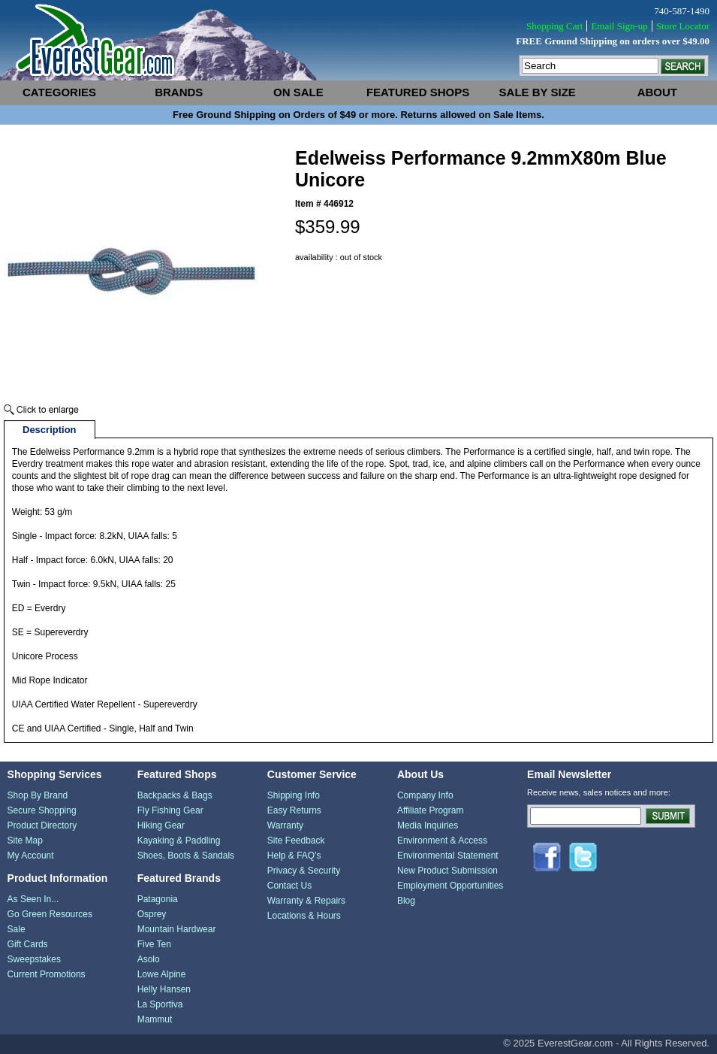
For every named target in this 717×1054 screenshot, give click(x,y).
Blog (406, 900)
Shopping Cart (554, 26)
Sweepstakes (34, 959)
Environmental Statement (448, 855)
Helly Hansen (164, 989)
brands (179, 92)
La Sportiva (160, 1004)
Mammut (155, 1019)
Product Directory (42, 825)
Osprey (152, 914)
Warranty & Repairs (306, 900)
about (657, 92)
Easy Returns (294, 810)
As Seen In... (33, 899)
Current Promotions (47, 974)
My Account (31, 855)
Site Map (25, 840)
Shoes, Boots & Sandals (185, 855)
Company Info (425, 795)
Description (50, 429)
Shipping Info (293, 795)
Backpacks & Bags (174, 795)
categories (59, 92)
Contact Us (289, 885)
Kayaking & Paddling (179, 840)
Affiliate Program (430, 810)
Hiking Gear (161, 825)
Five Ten (154, 944)
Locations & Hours (304, 915)
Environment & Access (442, 840)
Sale (17, 929)
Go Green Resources (50, 914)
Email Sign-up (619, 26)
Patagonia (157, 899)
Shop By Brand (38, 795)
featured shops (417, 92)
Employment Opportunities (450, 885)
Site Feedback (296, 840)
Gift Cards (28, 944)
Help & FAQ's (294, 855)
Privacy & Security (303, 870)
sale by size (537, 92)
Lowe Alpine (161, 974)
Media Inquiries (427, 825)
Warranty (285, 825)
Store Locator (682, 26)
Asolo (148, 959)
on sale (298, 92)
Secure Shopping (42, 810)
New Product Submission (447, 870)
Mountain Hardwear (176, 929)
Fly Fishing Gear (170, 810)
